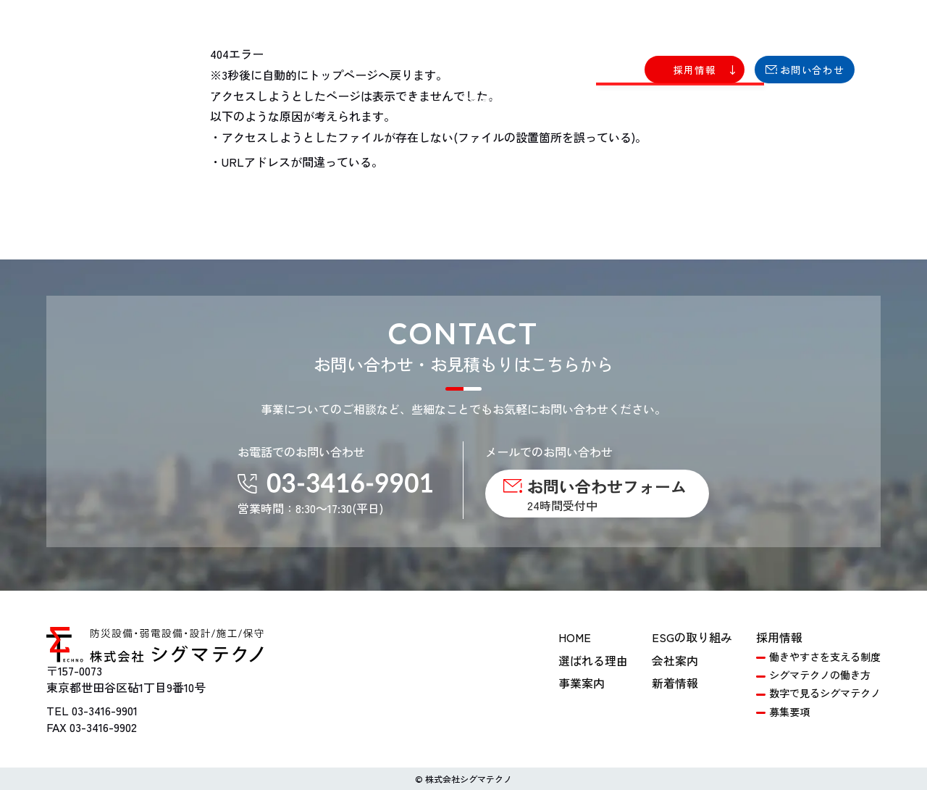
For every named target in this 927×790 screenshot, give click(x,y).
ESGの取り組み (692, 637)
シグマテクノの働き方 (820, 675)
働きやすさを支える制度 (825, 656)
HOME (574, 637)
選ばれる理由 (593, 660)
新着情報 (675, 682)
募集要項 (789, 711)
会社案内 (675, 660)
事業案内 (581, 682)
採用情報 (779, 637)
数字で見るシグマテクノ (825, 693)
